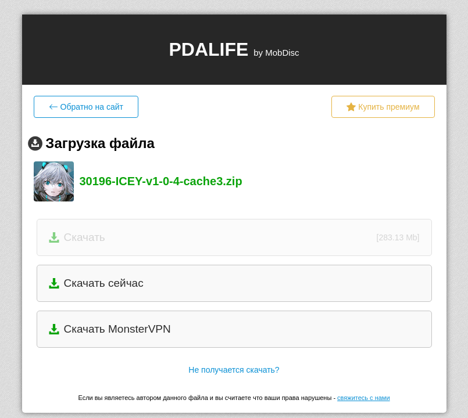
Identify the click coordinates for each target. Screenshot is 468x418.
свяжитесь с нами (363, 397)
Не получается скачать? (233, 369)
